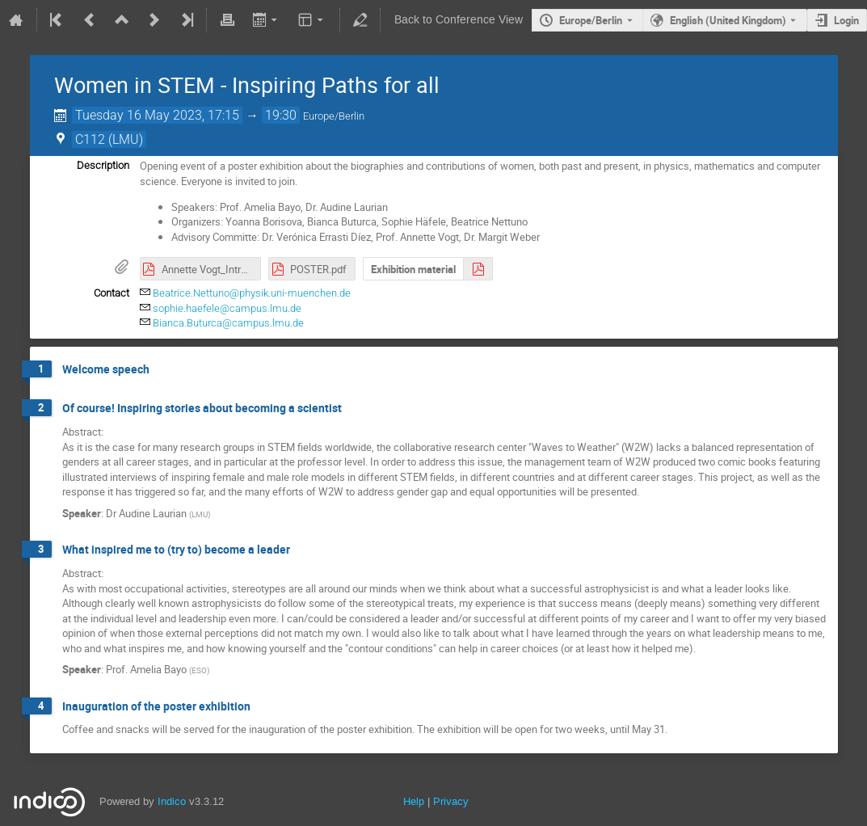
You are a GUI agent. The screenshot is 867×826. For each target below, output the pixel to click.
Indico (172, 801)
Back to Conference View (458, 19)
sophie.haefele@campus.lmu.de (227, 308)
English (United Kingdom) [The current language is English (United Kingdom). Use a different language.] (728, 20)
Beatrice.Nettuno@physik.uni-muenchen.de (252, 293)
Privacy (451, 801)
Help (413, 801)
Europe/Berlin (590, 20)
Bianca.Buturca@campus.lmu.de (228, 323)
